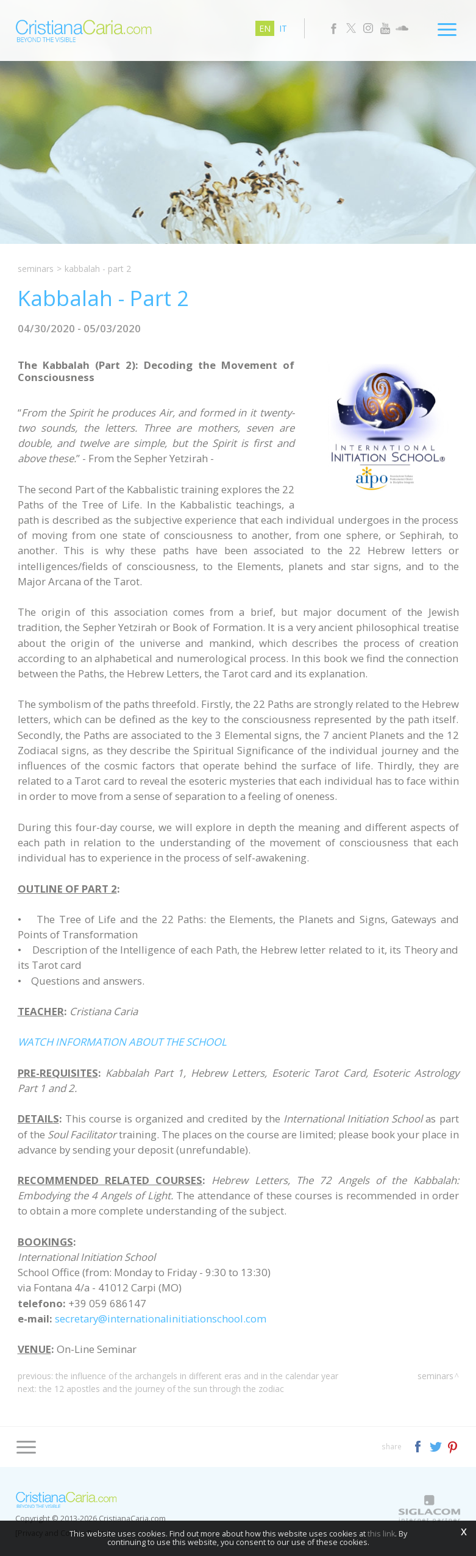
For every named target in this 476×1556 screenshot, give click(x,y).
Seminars (36, 268)
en (265, 28)
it (283, 28)
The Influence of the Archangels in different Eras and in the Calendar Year (196, 1376)
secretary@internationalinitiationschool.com (160, 1319)
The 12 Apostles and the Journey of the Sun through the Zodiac (161, 1388)
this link (381, 1534)
